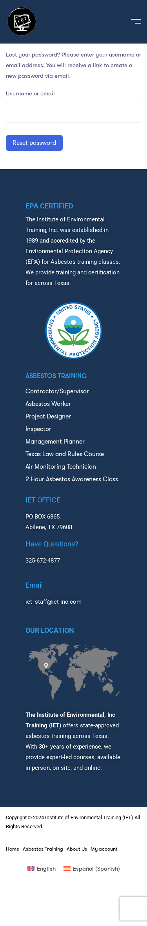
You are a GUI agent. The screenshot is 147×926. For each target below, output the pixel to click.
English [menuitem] (46, 868)
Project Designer (48, 416)
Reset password (34, 142)
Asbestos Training (43, 849)
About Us (77, 849)
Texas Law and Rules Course (64, 454)
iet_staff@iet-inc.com (53, 601)
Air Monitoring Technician (60, 466)
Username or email (30, 93)
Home (12, 849)
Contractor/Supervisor (57, 391)
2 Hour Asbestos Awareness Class (71, 479)
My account (104, 849)
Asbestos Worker (48, 404)
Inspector (38, 429)
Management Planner (55, 441)
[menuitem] (42, 869)
